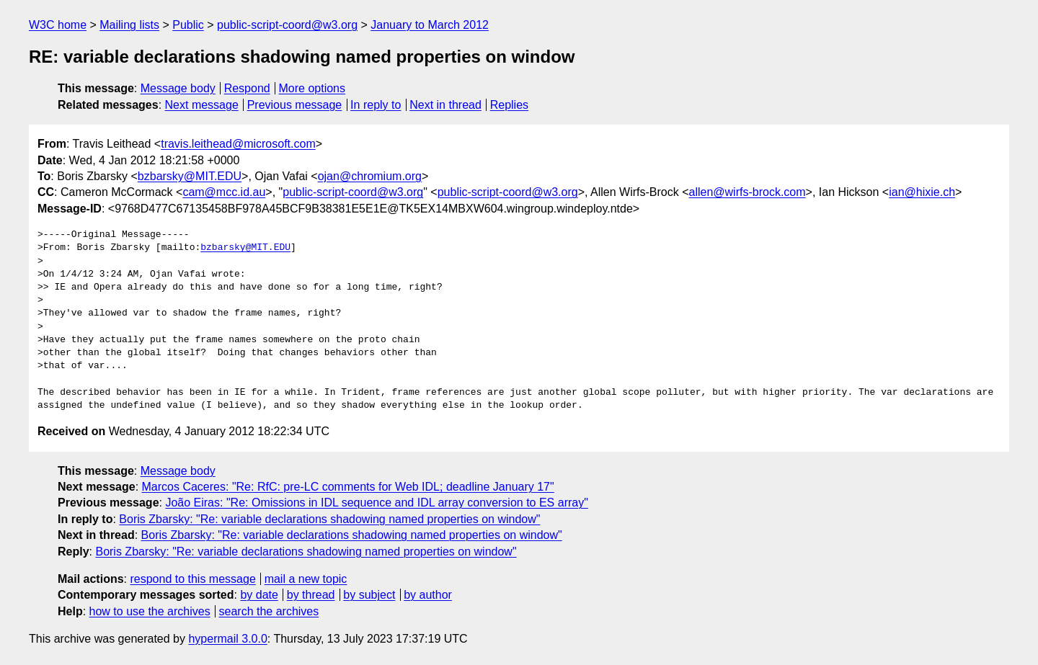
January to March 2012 (430, 25)
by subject (369, 595)
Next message (202, 105)
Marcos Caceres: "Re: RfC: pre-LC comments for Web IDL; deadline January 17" (348, 487)
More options (312, 88)
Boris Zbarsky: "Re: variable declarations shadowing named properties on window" (329, 519)
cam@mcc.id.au (223, 192)
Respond (247, 88)
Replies (509, 105)
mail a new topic (306, 579)
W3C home (57, 25)
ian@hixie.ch (922, 192)
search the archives (269, 611)
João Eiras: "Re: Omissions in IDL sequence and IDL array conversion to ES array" (376, 502)
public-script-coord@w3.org (287, 25)
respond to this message (192, 579)
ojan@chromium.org (370, 176)
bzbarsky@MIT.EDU (189, 176)
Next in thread (445, 105)
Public (188, 25)
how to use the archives (149, 611)
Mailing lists (129, 25)
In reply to (375, 105)
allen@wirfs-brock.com (747, 192)
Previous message (294, 105)
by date (259, 595)
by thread (311, 595)
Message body (178, 88)
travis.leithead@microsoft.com (238, 144)
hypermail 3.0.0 (227, 639)
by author (428, 595)
